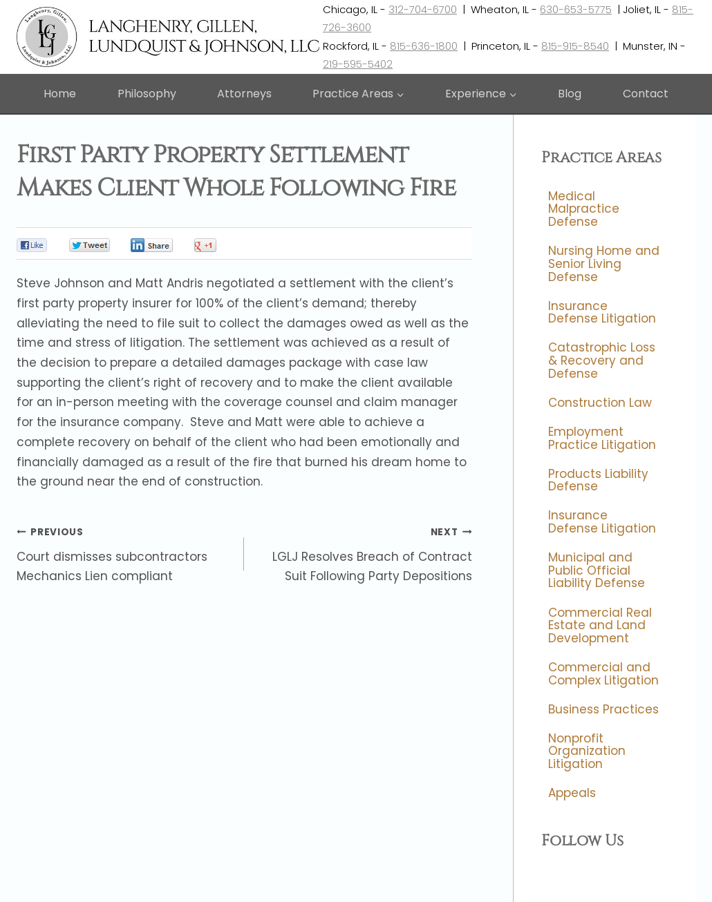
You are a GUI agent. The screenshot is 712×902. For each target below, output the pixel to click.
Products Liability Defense (598, 480)
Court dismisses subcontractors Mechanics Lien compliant (124, 553)
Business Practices (603, 709)
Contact (645, 94)
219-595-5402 (358, 64)
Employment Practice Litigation (602, 438)
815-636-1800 (424, 46)
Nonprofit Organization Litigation (587, 751)
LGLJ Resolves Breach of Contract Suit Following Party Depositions (363, 553)
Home (60, 94)
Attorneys (244, 94)
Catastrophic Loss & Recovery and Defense (601, 360)
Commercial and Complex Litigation (603, 674)
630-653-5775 (576, 9)
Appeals (572, 793)
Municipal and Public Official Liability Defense (596, 570)
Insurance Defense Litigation (602, 312)
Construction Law (600, 402)
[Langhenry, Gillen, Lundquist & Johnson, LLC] (170, 37)
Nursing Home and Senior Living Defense (603, 263)
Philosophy (147, 94)
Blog (569, 94)
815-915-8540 (575, 46)
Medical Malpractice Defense (583, 209)
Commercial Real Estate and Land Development (600, 625)
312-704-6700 (422, 9)
